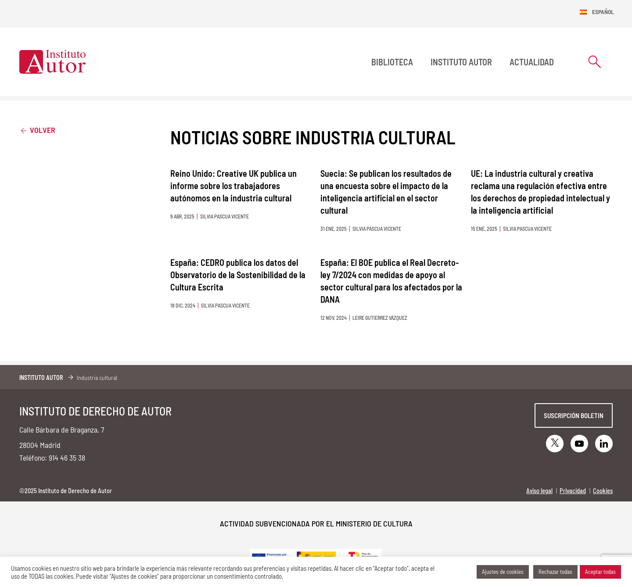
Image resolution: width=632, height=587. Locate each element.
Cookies (603, 490)
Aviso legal (539, 490)
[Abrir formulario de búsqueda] (595, 62)
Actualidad (532, 62)
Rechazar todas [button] (555, 571)
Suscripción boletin (573, 415)
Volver (37, 130)
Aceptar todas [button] (600, 571)
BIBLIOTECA (392, 62)
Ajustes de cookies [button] (503, 571)
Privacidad (573, 490)
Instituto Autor (461, 62)
